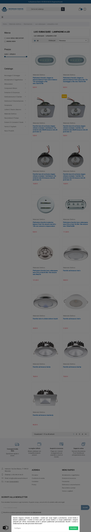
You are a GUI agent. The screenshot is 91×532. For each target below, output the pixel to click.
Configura (17, 528)
